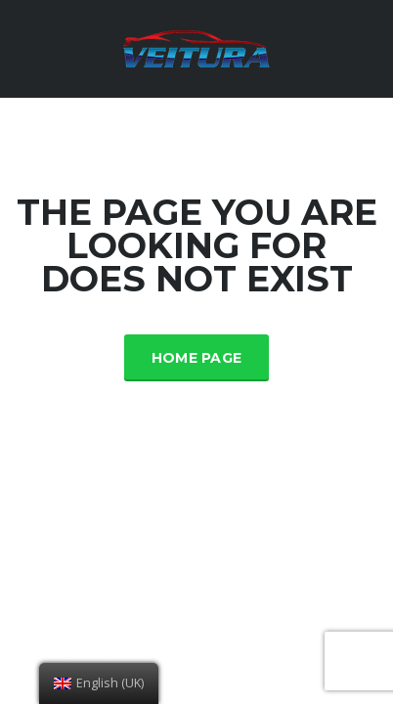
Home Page (197, 358)
